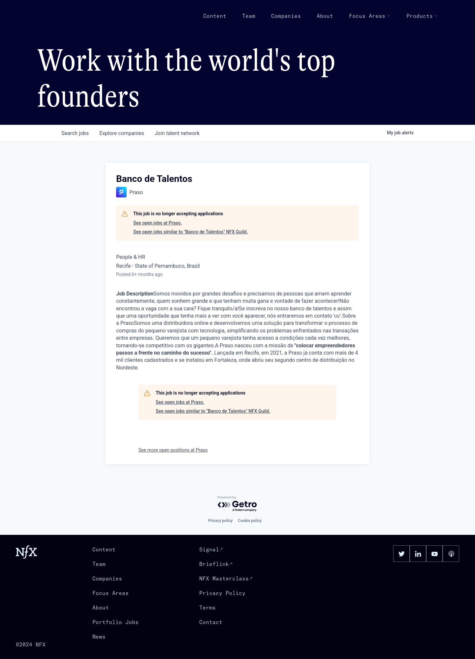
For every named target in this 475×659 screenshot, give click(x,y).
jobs (75, 133)
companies (121, 133)
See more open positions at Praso (173, 450)
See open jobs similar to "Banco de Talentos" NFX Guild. (190, 231)
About (325, 16)
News (99, 636)
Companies (286, 16)
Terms (207, 607)
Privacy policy (220, 520)
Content (214, 16)
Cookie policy (250, 520)
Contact (210, 622)
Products (422, 16)
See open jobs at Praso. (157, 222)
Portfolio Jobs (115, 622)
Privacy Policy (222, 593)
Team (248, 16)
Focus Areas (370, 16)
